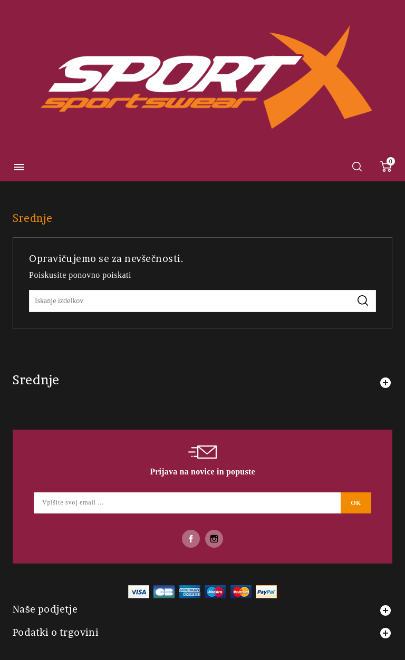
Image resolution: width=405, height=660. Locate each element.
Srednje (36, 379)
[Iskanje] (202, 301)
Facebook (191, 539)
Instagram (214, 539)
